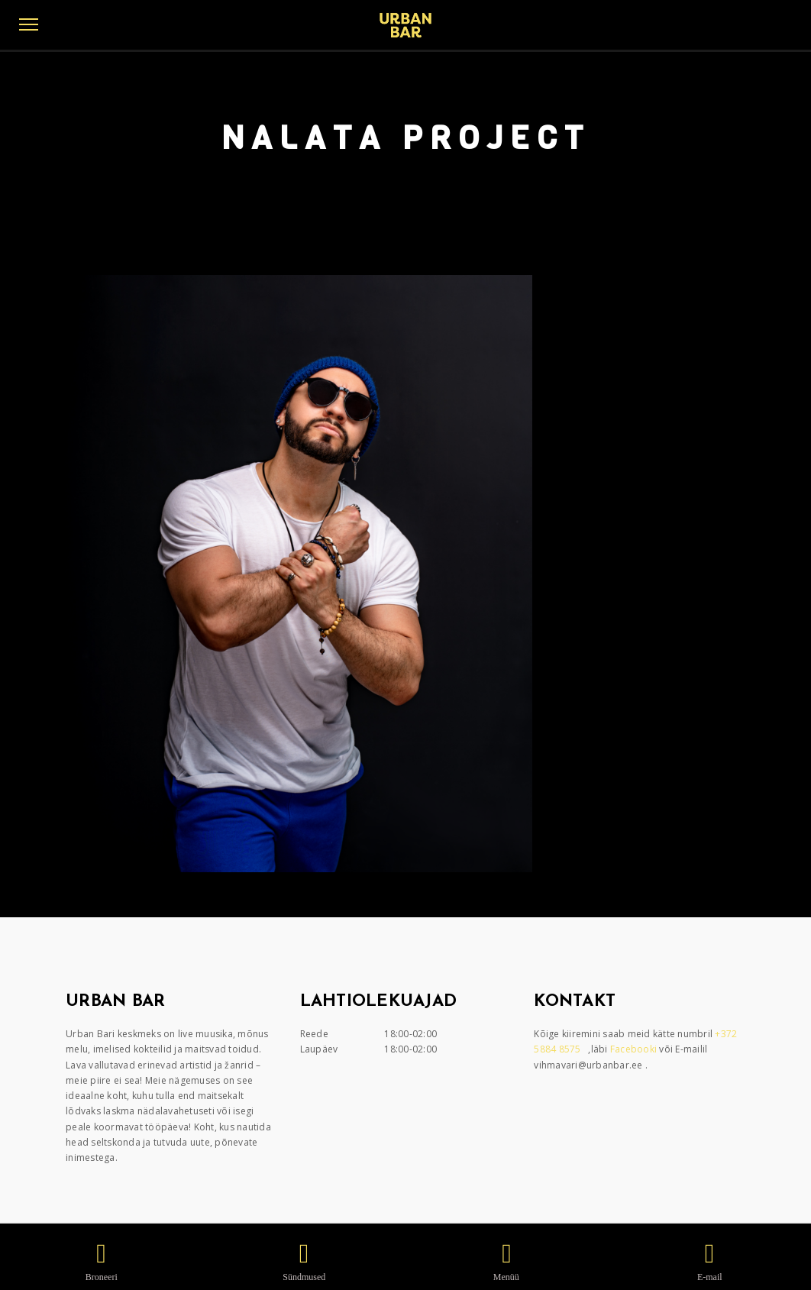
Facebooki (635, 1049)
